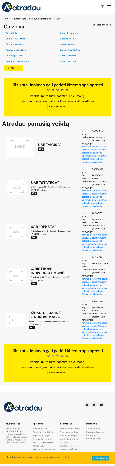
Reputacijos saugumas (44, 449)
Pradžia (7, 18)
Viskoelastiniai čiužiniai (17, 61)
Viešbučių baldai (90, 149)
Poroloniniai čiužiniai (16, 50)
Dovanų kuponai (94, 439)
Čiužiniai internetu (68, 33)
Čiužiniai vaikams (14, 44)
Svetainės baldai (96, 159)
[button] (109, 7)
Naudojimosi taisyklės (70, 428)
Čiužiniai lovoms (67, 39)
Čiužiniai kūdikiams (15, 39)
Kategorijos (20, 19)
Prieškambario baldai (92, 162)
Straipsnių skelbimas (43, 439)
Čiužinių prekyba (14, 56)
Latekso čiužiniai (67, 44)
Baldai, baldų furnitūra (40, 19)
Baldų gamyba (95, 153)
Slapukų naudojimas (69, 435)
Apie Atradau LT (41, 428)
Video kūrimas (93, 428)
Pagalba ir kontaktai (43, 432)
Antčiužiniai (11, 33)
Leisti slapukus (100, 458)
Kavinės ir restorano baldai (95, 146)
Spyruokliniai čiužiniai (70, 50)
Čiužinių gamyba (67, 61)
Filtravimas (14, 68)
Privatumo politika (68, 432)
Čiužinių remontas (68, 56)
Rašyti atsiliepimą (58, 106)
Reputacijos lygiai (42, 435)
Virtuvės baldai (89, 156)
